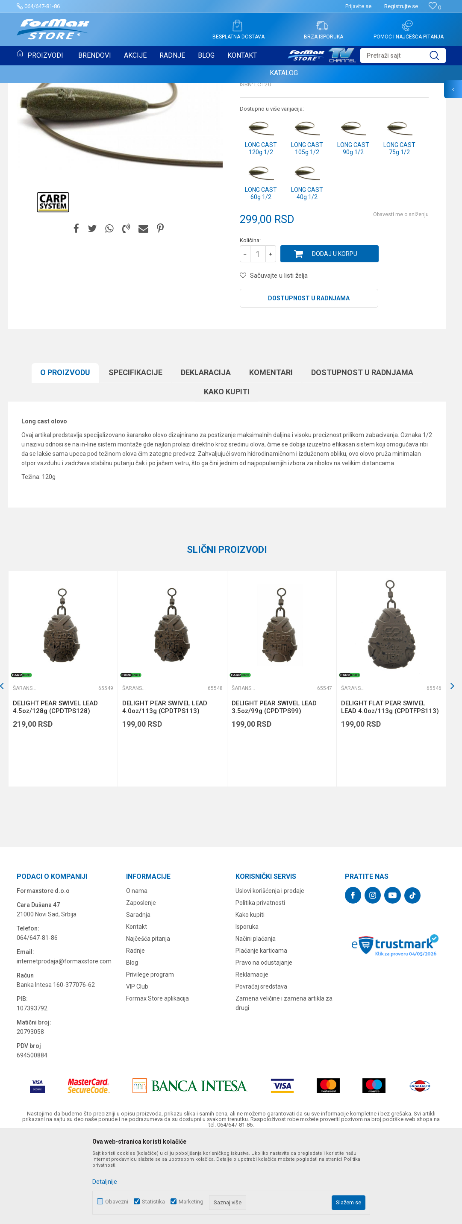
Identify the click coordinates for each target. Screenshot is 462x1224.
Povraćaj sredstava (261, 1069)
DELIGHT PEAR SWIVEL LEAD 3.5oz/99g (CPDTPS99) (274, 790)
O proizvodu (65, 455)
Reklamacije (251, 1057)
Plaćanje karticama (261, 1033)
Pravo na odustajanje (263, 1045)
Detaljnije (104, 1181)
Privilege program (150, 1057)
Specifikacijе (135, 455)
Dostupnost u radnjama (309, 381)
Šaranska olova (125, 88)
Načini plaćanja (255, 1021)
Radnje (135, 1033)
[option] (63, 761)
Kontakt (136, 1009)
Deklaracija (206, 455)
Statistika (153, 1201)
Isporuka (247, 1009)
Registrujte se (401, 6)
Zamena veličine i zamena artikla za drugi (284, 1086)
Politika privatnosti (260, 985)
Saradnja (138, 997)
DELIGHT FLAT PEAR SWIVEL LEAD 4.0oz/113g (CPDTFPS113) (390, 790)
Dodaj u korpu (334, 336)
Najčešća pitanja (148, 1021)
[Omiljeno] (435, 7)
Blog (132, 1045)
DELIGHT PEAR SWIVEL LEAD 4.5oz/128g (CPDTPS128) (55, 790)
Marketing (191, 1201)
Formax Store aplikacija (157, 1081)
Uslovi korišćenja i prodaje (269, 973)
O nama (136, 973)
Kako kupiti (227, 474)
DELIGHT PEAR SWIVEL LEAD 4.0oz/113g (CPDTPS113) (164, 790)
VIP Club (137, 1069)
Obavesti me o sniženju (401, 297)
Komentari (271, 455)
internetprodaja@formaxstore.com (64, 1044)
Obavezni (116, 1201)
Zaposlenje (141, 985)
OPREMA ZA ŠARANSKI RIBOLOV (61, 88)
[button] (403, 55)
